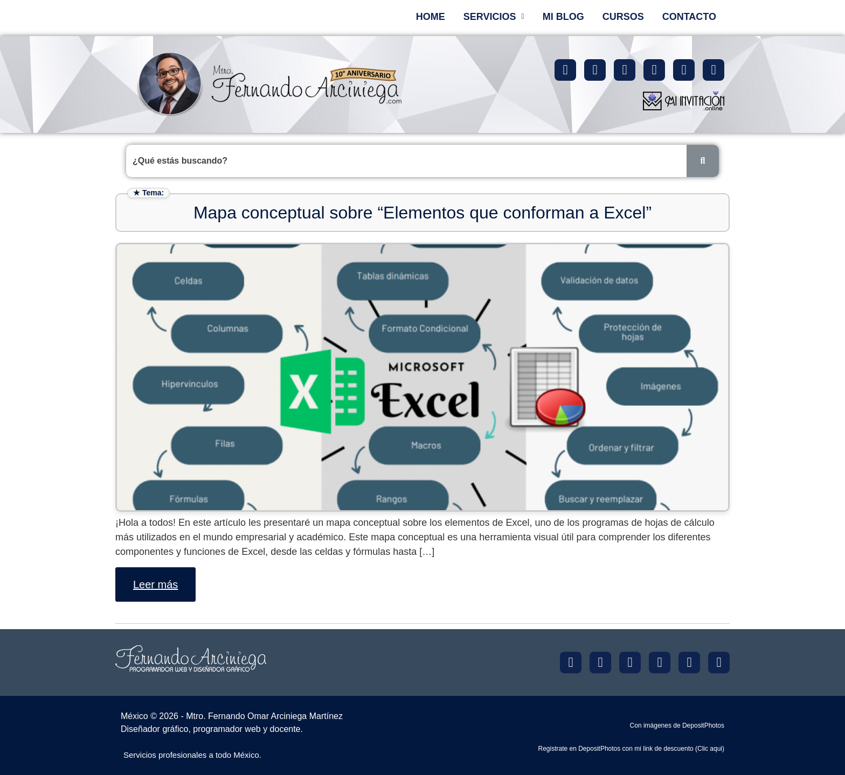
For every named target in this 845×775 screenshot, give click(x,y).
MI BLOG (563, 16)
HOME (430, 16)
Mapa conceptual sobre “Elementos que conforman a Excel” (422, 212)
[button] (493, 16)
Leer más (155, 584)
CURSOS (623, 16)
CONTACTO (689, 16)
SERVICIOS (493, 16)
